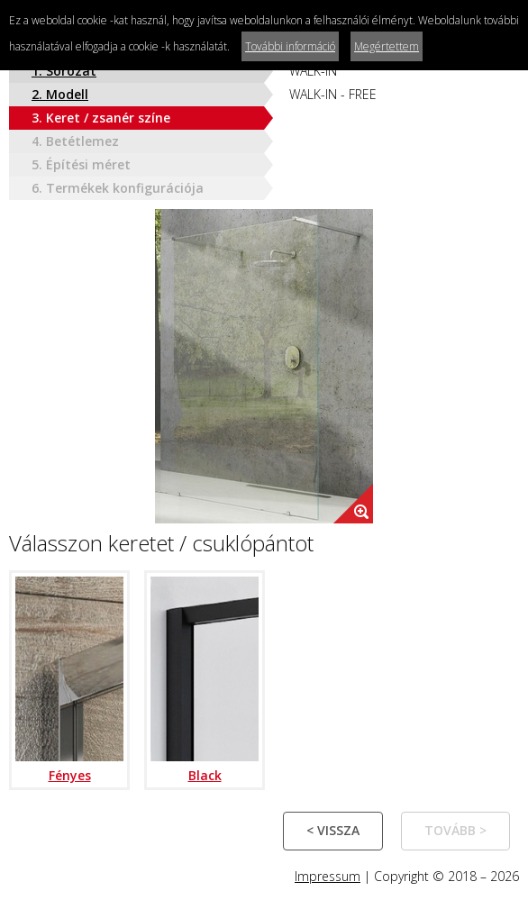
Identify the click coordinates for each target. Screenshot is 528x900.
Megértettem (386, 46)
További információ (290, 46)
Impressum (327, 876)
